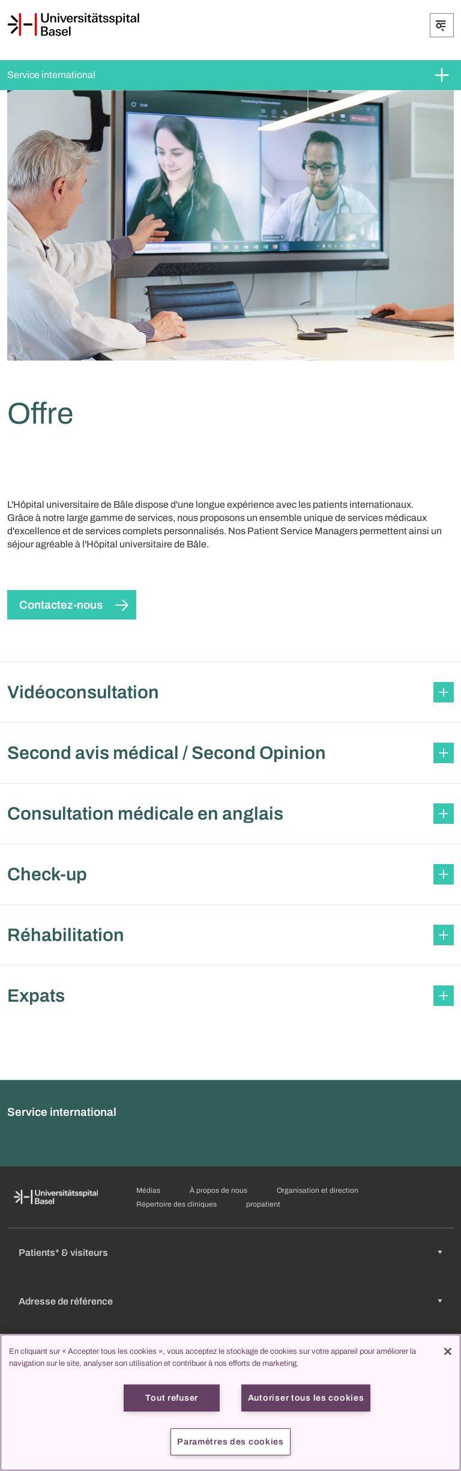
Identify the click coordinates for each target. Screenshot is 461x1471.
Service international (51, 75)
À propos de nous (218, 1190)
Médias (148, 1190)
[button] (230, 692)
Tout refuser (171, 1397)
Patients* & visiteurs (63, 1252)
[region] (230, 1402)
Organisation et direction (317, 1190)
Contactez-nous (61, 604)
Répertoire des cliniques (176, 1204)
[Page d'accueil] (73, 24)
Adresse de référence (66, 1301)
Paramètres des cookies (230, 1441)
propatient (263, 1204)
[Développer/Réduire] (442, 25)
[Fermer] (448, 1351)
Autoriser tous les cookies (306, 1397)
